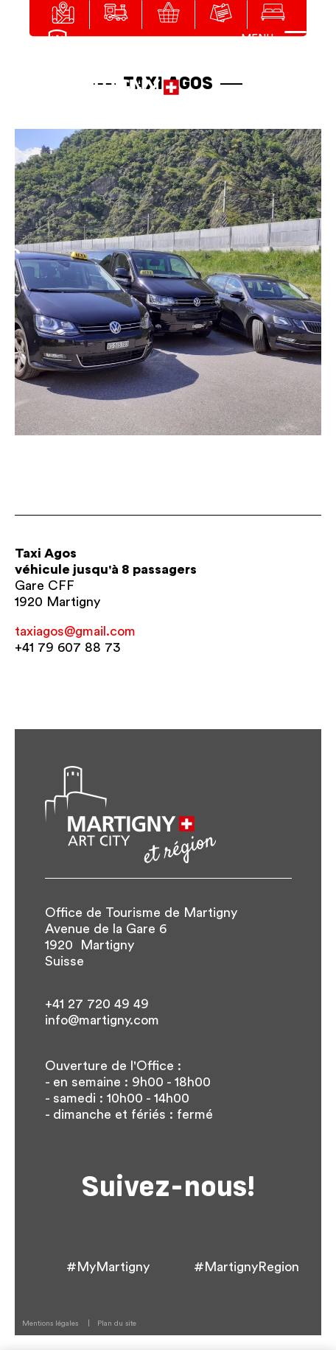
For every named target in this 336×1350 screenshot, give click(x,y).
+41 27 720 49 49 (97, 1003)
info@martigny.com (102, 1020)
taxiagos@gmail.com (75, 631)
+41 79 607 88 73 (67, 647)
